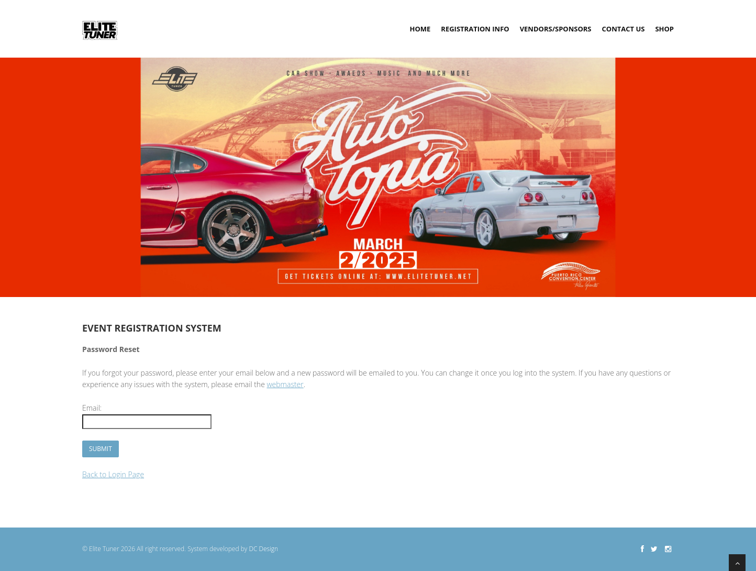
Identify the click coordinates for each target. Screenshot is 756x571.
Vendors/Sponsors (556, 29)
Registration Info (475, 29)
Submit (100, 448)
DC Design (263, 548)
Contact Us (623, 29)
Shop (664, 29)
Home (419, 29)
